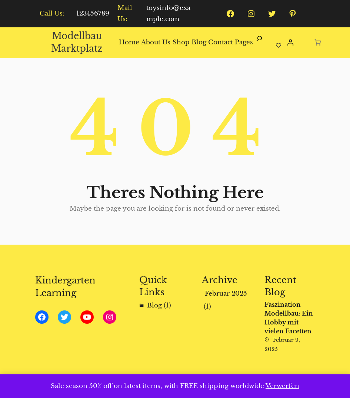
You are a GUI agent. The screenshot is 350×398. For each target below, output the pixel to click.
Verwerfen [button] (282, 386)
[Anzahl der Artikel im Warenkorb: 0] (318, 42)
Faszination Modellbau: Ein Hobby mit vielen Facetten (288, 318)
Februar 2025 (226, 293)
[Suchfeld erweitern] (259, 42)
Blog (154, 305)
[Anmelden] (290, 43)
